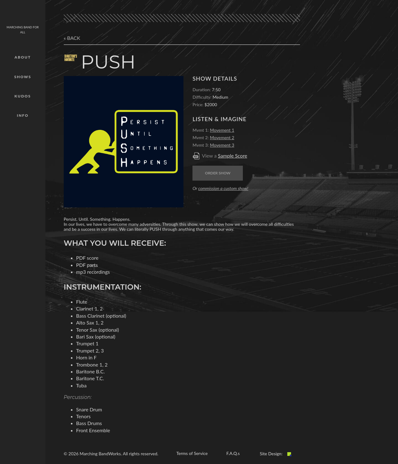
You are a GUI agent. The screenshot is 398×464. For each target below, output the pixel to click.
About (23, 57)
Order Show (217, 173)
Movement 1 (222, 130)
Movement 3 (222, 145)
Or (220, 188)
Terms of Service (192, 453)
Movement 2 (222, 137)
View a (224, 156)
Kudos (23, 96)
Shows (22, 76)
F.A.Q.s (233, 453)
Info (22, 115)
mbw (22, 14)
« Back (72, 38)
